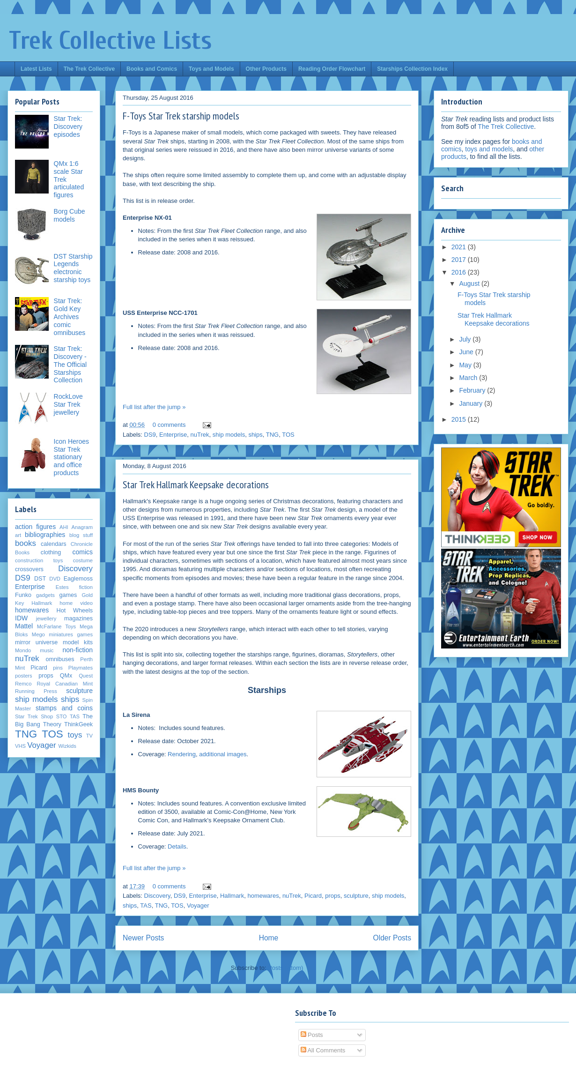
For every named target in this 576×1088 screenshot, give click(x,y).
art (18, 535)
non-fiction (77, 650)
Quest (86, 675)
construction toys (39, 560)
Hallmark (232, 895)
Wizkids (67, 746)
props (332, 895)
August (470, 283)
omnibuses (60, 659)
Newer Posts (143, 938)
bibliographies (45, 534)
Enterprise (173, 434)
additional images (222, 754)
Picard (313, 895)
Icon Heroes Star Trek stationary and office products (71, 457)
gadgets (45, 595)
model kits (78, 642)
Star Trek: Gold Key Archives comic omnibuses (70, 316)
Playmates (80, 668)
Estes (62, 587)
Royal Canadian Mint (65, 683)
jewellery (46, 618)
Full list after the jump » (154, 406)
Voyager (198, 905)
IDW (21, 618)
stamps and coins (64, 708)
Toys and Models (211, 69)
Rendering (182, 754)
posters (23, 675)
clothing (51, 552)
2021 (459, 247)
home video (76, 603)
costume (83, 560)
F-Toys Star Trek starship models (181, 115)
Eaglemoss (78, 578)
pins (58, 668)
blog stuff (81, 535)
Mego (38, 634)
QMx (66, 675)
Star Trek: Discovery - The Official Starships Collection (70, 364)
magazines (78, 618)
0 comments (169, 424)
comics (82, 552)
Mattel (24, 626)
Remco (23, 683)
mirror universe (36, 642)
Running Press (36, 691)
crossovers (29, 569)
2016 (459, 272)
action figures (35, 526)
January (471, 403)
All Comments (323, 1050)
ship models (229, 434)
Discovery (157, 895)
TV (89, 735)
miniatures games (71, 634)
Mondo (23, 650)
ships (255, 434)
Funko (23, 595)
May (466, 365)
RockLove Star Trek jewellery (68, 404)
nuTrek (200, 434)
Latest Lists (36, 69)
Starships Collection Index (412, 69)
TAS (145, 905)
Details (177, 846)
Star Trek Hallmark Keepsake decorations (196, 484)
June (467, 352)
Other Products (266, 69)
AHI (63, 527)
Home (269, 938)
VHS (20, 746)
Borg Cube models (69, 215)
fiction (86, 587)
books (25, 543)
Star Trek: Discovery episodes (68, 126)
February (473, 390)
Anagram (82, 527)
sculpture (356, 895)
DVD (54, 578)
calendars (53, 544)
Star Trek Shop (34, 716)
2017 (459, 259)
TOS (288, 434)
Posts (312, 1034)
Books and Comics (151, 69)
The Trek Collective (89, 69)
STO (61, 716)
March (469, 377)
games (68, 595)
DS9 (150, 434)
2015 (459, 419)
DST (40, 578)
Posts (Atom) (285, 967)
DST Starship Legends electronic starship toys (73, 268)
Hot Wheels (75, 610)
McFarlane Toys (56, 626)
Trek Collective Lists (110, 40)
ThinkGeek (78, 724)
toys (75, 734)
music (46, 650)
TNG (272, 434)
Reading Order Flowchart (331, 69)
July (466, 339)
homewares (263, 895)
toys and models (489, 149)
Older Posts (392, 938)
